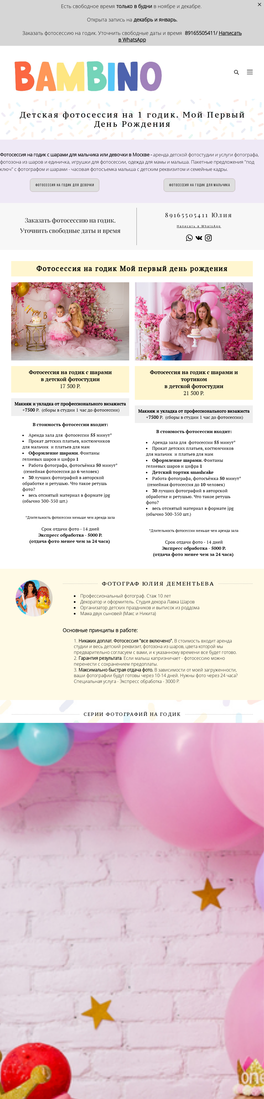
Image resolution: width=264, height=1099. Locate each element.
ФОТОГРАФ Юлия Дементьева (158, 583)
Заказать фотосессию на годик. (70, 220)
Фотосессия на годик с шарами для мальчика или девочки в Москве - (76, 154)
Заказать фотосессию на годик (59, 33)
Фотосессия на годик (178, 372)
